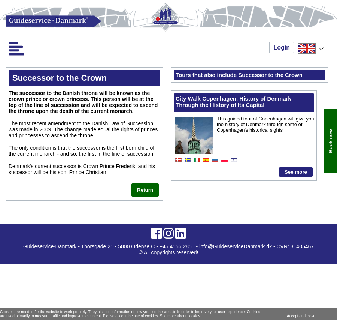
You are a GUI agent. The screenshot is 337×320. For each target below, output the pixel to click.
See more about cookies (180, 316)
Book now (330, 141)
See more (296, 172)
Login (281, 47)
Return (145, 190)
